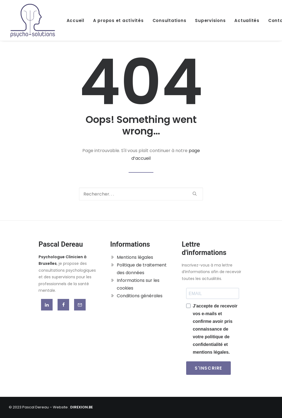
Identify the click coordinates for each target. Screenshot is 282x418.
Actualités (246, 20)
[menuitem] (77, 20)
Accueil (75, 20)
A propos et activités (118, 20)
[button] (194, 193)
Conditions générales (139, 296)
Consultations (169, 20)
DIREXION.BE (81, 407)
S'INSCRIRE (208, 368)
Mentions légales (135, 257)
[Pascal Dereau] (33, 20)
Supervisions (210, 20)
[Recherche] (141, 194)
